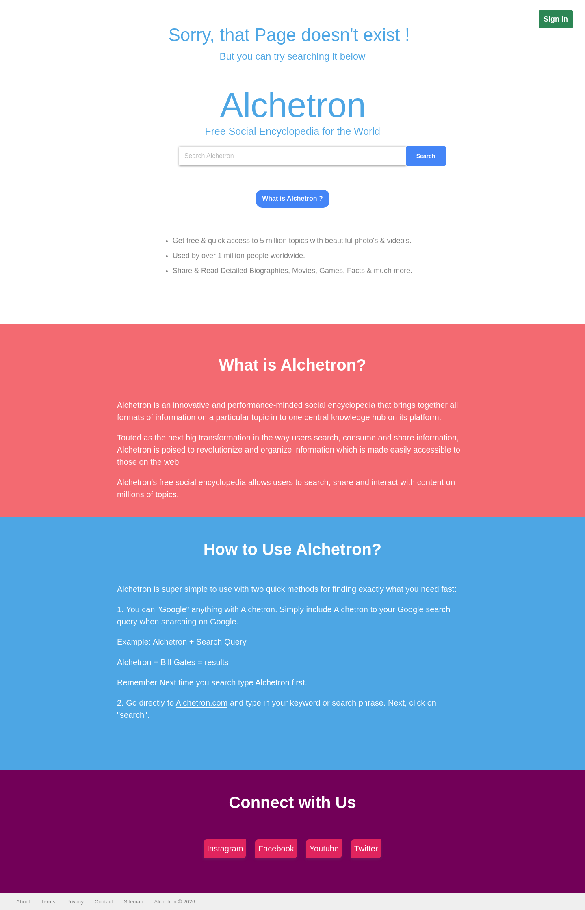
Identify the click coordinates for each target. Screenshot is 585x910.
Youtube (324, 848)
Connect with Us (292, 802)
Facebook (276, 848)
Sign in (556, 19)
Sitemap (133, 902)
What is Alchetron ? (292, 198)
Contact (104, 902)
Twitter (366, 848)
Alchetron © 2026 (174, 902)
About (23, 902)
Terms (48, 902)
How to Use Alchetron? (293, 549)
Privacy (75, 902)
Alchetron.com (202, 702)
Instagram (225, 848)
